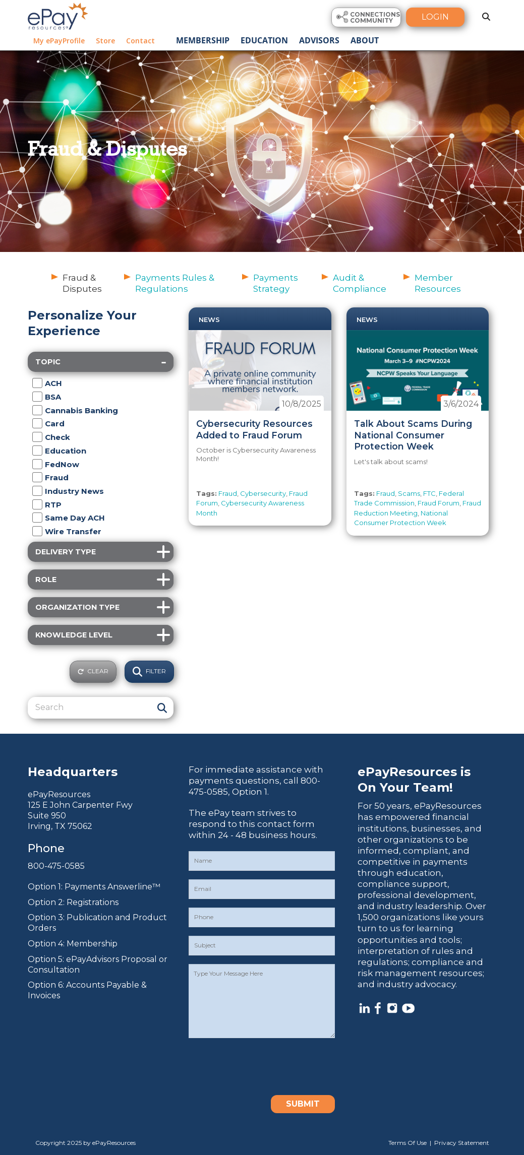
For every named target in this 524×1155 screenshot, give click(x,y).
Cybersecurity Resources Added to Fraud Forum (254, 429)
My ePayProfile (59, 40)
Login (435, 17)
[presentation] (265, 1066)
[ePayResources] (58, 15)
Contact (140, 40)
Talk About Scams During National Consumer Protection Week (413, 435)
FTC (429, 493)
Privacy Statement (461, 1142)
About (365, 40)
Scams (409, 493)
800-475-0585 (56, 866)
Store (105, 40)
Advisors (319, 40)
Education (264, 40)
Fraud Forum (438, 503)
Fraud (227, 493)
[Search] (90, 707)
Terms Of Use (407, 1142)
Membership (202, 40)
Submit (303, 1104)
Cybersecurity (263, 493)
